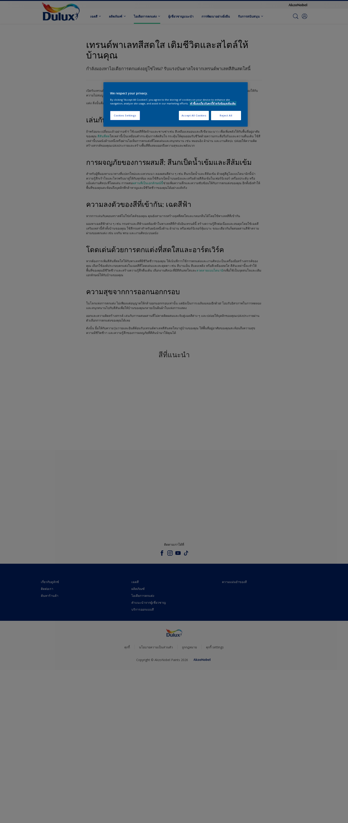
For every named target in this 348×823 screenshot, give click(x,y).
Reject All (226, 115)
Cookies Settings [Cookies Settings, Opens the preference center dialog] (125, 115)
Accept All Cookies (194, 115)
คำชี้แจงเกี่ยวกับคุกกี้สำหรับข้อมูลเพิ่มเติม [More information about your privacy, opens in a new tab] (213, 103)
